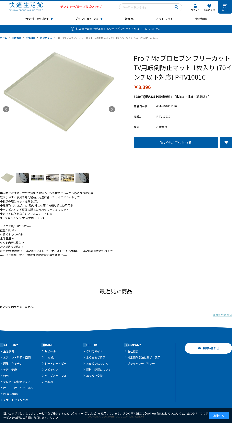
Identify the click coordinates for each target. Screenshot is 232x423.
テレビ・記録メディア (16, 382)
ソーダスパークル (56, 376)
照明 (6, 376)
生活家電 (8, 351)
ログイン (195, 10)
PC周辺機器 (10, 394)
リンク (54, 417)
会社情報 (201, 19)
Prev (6, 109)
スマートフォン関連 (15, 400)
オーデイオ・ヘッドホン (18, 388)
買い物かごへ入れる (176, 142)
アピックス (51, 370)
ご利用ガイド (94, 351)
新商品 (129, 19)
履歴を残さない (222, 315)
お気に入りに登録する (226, 142)
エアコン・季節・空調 (17, 357)
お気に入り (209, 10)
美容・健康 (10, 370)
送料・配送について (98, 370)
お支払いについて (97, 363)
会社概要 (132, 351)
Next (112, 109)
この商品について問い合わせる (183, 155)
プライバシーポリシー (141, 363)
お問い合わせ (211, 348)
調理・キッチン (12, 363)
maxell (49, 382)
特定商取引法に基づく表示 (143, 357)
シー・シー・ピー (56, 363)
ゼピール (50, 351)
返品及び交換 (94, 376)
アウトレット (164, 19)
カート (225, 10)
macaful (50, 357)
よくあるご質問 (95, 357)
